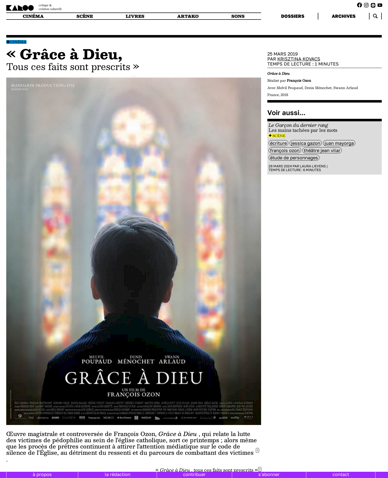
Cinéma (18, 42)
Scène (278, 136)
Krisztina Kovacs (298, 59)
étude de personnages (294, 157)
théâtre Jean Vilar (322, 150)
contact (341, 474)
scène (84, 16)
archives (344, 16)
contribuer (194, 474)
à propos (42, 474)
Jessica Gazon (305, 143)
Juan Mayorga (339, 143)
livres (135, 16)
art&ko (188, 16)
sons (238, 16)
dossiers (292, 16)
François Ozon (285, 150)
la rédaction (117, 474)
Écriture (278, 143)
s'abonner (269, 474)
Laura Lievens (313, 166)
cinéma (33, 16)
